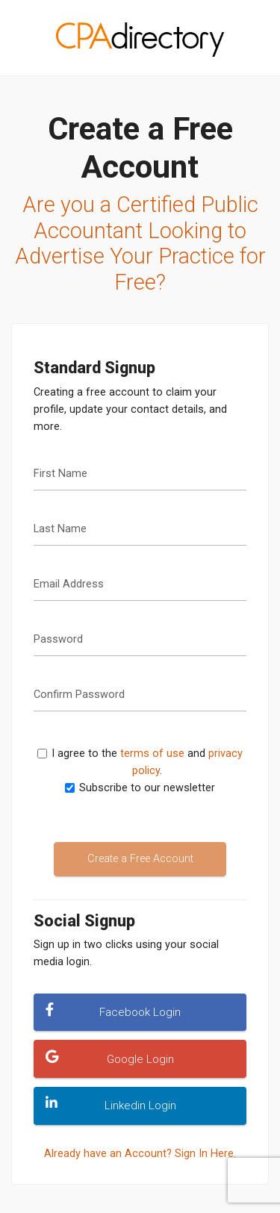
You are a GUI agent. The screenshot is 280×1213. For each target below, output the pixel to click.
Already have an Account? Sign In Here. (140, 1153)
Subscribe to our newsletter (147, 788)
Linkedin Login (110, 1104)
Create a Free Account (140, 858)
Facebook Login (113, 1011)
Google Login (109, 1058)
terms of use (152, 753)
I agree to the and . (145, 762)
